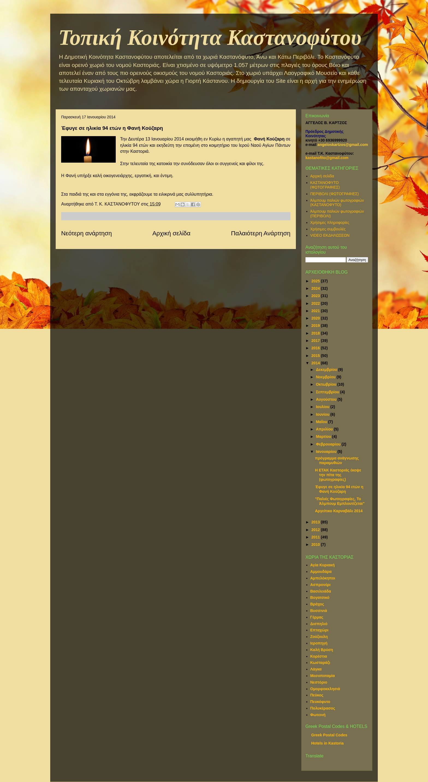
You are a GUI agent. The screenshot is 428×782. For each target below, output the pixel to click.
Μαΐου (322, 422)
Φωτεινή (318, 715)
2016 (316, 348)
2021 (316, 311)
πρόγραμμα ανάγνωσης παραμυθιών (337, 460)
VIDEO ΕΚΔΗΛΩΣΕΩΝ (330, 235)
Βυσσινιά (318, 610)
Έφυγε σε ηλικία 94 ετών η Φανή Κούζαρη (339, 489)
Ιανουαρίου (326, 451)
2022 (316, 303)
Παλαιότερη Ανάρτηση (260, 233)
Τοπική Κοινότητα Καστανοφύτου (209, 37)
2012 (316, 530)
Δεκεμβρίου (327, 369)
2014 (316, 363)
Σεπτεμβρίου (328, 392)
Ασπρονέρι (320, 584)
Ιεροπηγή (319, 643)
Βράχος (317, 604)
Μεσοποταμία (322, 675)
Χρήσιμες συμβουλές (328, 229)
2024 (316, 288)
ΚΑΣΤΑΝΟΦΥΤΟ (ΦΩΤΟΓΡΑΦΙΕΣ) (325, 184)
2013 (316, 522)
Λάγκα (316, 669)
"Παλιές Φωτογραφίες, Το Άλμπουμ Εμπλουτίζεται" (340, 501)
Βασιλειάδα (320, 591)
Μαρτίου (324, 436)
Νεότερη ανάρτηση (86, 233)
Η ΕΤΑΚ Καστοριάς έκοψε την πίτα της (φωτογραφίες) (338, 475)
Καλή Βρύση (321, 650)
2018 (316, 333)
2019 (316, 325)
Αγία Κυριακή (322, 565)
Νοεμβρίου (326, 377)
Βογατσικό (319, 597)
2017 (316, 340)
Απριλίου (325, 429)
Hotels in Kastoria (327, 743)
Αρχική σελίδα (171, 233)
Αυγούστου (326, 399)
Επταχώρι (319, 630)
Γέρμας (316, 617)
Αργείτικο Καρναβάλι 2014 (338, 511)
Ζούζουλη (319, 636)
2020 (316, 318)
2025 (316, 281)
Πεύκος (316, 695)
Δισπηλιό (319, 624)
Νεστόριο (318, 682)
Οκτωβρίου (326, 384)
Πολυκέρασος (322, 708)
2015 (316, 355)
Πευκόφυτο (320, 701)
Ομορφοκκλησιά (325, 689)
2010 (316, 544)
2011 (316, 537)
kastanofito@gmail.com (327, 158)
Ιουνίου (323, 414)
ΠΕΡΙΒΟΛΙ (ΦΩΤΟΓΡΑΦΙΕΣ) (334, 194)
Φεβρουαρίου (328, 444)
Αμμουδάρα (321, 571)
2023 (316, 296)
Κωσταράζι (320, 662)
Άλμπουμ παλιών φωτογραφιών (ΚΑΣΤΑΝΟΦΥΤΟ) (337, 202)
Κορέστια (318, 656)
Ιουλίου (323, 407)
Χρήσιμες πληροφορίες (329, 222)
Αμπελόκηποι (322, 578)
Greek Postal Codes (329, 735)
